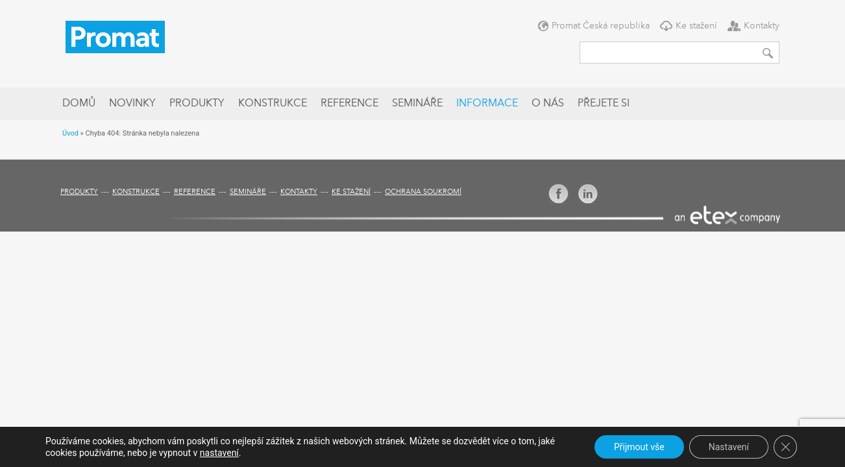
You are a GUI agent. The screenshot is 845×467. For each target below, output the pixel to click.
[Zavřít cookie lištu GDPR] (785, 447)
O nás (548, 104)
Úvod (70, 133)
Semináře (417, 104)
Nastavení (729, 447)
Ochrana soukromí (423, 192)
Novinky (132, 104)
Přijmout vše (639, 447)
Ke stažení (696, 25)
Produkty (197, 104)
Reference (349, 104)
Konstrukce (272, 104)
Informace (487, 104)
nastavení (219, 453)
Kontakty (761, 25)
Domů (78, 104)
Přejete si (604, 104)
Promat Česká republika (601, 25)
